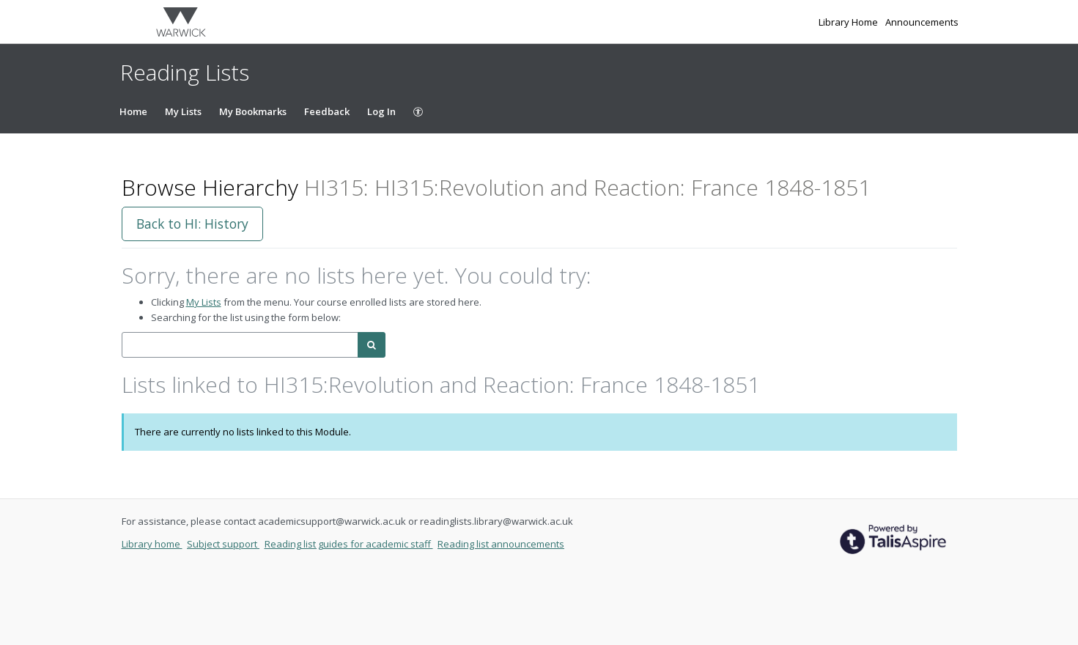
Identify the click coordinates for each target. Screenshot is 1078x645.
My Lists (183, 111)
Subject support (223, 543)
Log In (381, 111)
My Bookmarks (253, 111)
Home (133, 111)
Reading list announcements (501, 543)
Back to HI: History (192, 223)
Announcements (922, 22)
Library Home (849, 22)
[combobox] (240, 345)
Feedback (327, 111)
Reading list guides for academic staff (349, 543)
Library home (152, 543)
